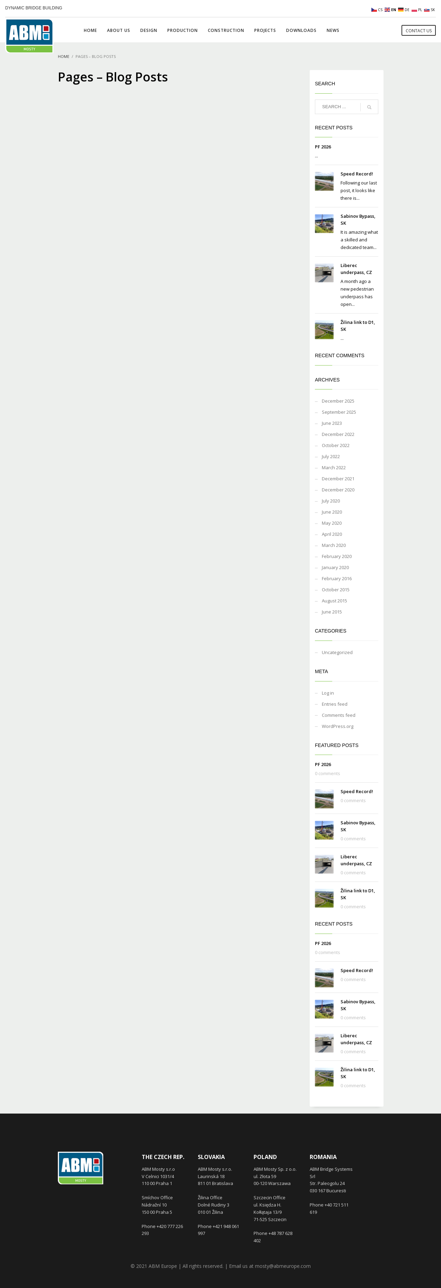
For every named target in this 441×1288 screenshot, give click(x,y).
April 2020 (332, 534)
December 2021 (338, 478)
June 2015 (332, 612)
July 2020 (331, 501)
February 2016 (337, 578)
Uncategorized (337, 652)
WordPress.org (337, 726)
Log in (328, 693)
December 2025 (338, 401)
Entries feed (334, 704)
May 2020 (332, 523)
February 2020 (337, 556)
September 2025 (339, 412)
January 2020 (335, 567)
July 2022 (331, 456)
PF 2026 (323, 147)
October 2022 (336, 445)
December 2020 (338, 490)
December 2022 (338, 434)
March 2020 (334, 545)
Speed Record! (357, 174)
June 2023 (332, 423)
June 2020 (332, 512)
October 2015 (336, 589)
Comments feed (338, 715)
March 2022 (334, 467)
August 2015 (334, 601)
